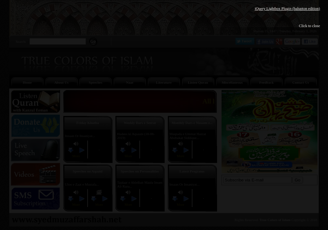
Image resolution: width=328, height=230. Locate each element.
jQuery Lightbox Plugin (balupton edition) (287, 8)
